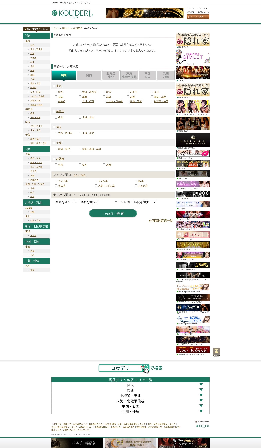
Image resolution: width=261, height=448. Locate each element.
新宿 (32, 53)
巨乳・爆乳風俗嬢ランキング (64, 427)
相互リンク (56, 430)
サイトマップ (83, 430)
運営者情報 (141, 427)
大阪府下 (34, 180)
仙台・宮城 (35, 220)
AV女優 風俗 (110, 424)
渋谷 (32, 45)
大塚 (32, 79)
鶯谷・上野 (35, 83)
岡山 (32, 251)
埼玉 (27, 122)
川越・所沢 (35, 130)
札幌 (32, 212)
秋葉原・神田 (36, 105)
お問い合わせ (203, 12)
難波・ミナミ (36, 162)
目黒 (32, 66)
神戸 (32, 192)
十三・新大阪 (36, 167)
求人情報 (190, 12)
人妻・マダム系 (106, 185)
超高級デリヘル (96, 424)
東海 (27, 231)
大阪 (27, 154)
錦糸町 (33, 87)
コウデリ (55, 28)
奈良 (32, 196)
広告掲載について (172, 427)
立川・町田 (35, 92)
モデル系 (103, 180)
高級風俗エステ (102, 427)
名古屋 (33, 235)
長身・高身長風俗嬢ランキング (132, 424)
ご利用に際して (155, 427)
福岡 (32, 270)
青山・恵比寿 (36, 49)
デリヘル (190, 8)
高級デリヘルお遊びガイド (75, 424)
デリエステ (202, 8)
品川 (32, 62)
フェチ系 (142, 185)
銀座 (32, 70)
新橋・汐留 (35, 100)
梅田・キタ (35, 158)
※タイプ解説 (80, 175)
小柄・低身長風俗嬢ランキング (161, 424)
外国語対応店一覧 (161, 220)
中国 (27, 246)
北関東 (60, 158)
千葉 (27, 134)
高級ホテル (116, 427)
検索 (113, 213)
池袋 (32, 75)
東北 (27, 216)
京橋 (32, 175)
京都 (32, 188)
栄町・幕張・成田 (38, 143)
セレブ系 (63, 180)
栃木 (84, 164)
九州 (27, 266)
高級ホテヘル (85, 427)
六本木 (33, 58)
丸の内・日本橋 (37, 96)
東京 (27, 40)
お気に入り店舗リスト (198, 16)
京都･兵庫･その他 (34, 184)
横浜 (32, 113)
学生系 (61, 185)
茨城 (108, 164)
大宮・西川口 (36, 126)
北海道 (28, 207)
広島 (32, 255)
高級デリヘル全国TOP (72, 28)
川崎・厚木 (35, 117)
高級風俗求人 (129, 427)
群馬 (60, 164)
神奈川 (28, 109)
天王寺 (33, 171)
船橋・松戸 (35, 139)
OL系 (141, 180)
